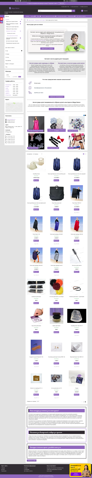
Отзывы (7, 54)
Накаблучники (36, 173)
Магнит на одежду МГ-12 (36, 388)
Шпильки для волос (36, 296)
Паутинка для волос (36, 325)
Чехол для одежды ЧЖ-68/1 (56, 234)
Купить (36, 180)
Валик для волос (56, 325)
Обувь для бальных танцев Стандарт (12, 24)
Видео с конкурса (9, 63)
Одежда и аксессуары (40, 20)
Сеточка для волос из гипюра (57, 296)
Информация (71, 16)
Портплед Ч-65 (36, 234)
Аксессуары (49, 471)
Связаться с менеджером (56, 96)
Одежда (32, 16)
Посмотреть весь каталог (56, 109)
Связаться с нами (31, 460)
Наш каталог (31, 20)
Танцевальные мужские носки (12, 43)
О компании (26, 469)
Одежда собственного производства (55, 467)
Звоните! (62, 3)
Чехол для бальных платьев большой (56, 173)
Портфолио (8, 60)
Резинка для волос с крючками (76, 296)
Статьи (7, 57)
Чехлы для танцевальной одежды (35, 130)
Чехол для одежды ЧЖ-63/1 (36, 265)
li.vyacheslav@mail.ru (11, 119)
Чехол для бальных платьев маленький (36, 202)
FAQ (6, 67)
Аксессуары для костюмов (48, 16)
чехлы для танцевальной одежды (37, 40)
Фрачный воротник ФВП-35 (76, 356)
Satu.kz (51, 475)
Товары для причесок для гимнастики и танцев (56, 130)
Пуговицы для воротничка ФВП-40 (56, 356)
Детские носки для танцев (12, 41)
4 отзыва (67, 0)
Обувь (38, 16)
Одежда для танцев (11, 33)
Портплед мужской (56, 202)
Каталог (7, 19)
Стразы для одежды (72, 130)
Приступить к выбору (47, 48)
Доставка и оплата (81, 16)
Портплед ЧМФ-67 (76, 202)
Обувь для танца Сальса (11, 28)
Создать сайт (24, 0)
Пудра (76, 388)
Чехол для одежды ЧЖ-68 (77, 234)
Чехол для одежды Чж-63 (56, 265)
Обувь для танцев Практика (12, 26)
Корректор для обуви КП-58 (36, 356)
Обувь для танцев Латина (12, 21)
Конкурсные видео (62, 16)
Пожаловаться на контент (49, 476)
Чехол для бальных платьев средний (76, 173)
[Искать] (73, 11)
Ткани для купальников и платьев (11, 38)
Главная (27, 16)
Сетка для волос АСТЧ (56, 388)
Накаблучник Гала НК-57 (77, 325)
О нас (6, 50)
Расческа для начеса (77, 265)
